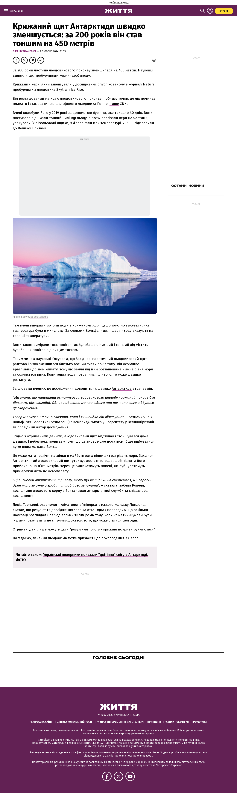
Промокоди (199, 721)
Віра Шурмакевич (25, 51)
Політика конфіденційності (73, 721)
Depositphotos (39, 316)
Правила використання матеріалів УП (120, 721)
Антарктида (122, 388)
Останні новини (187, 186)
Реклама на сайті (41, 721)
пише (114, 104)
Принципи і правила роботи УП (168, 721)
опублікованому (111, 84)
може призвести (81, 538)
